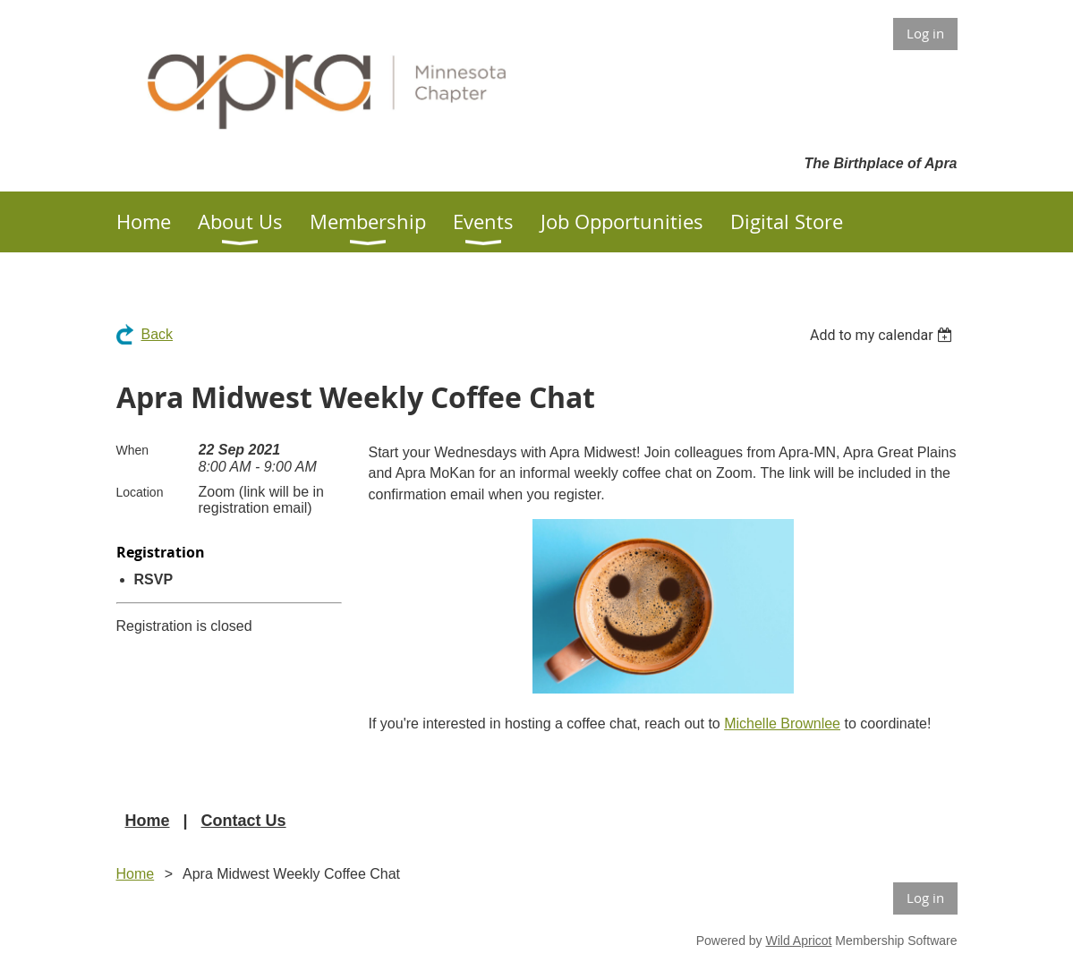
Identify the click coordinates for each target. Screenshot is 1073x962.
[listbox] (884, 335)
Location (140, 492)
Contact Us (243, 821)
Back (157, 334)
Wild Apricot (799, 940)
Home (147, 821)
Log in (925, 33)
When (132, 450)
